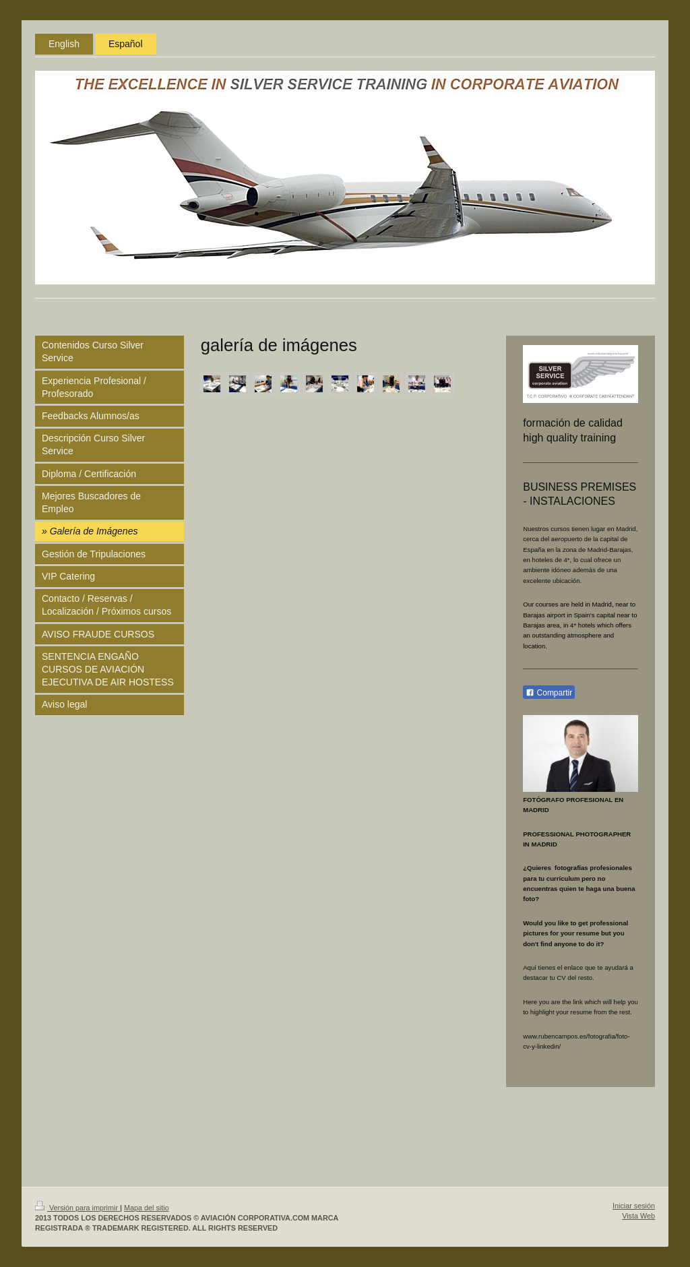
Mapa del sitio (146, 1208)
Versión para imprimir (77, 1208)
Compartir (549, 693)
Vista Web (638, 1216)
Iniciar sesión (634, 1206)
